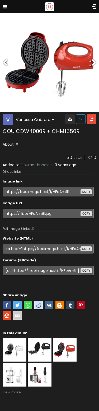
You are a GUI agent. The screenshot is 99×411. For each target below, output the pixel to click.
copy (86, 191)
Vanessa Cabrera (35, 119)
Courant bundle (35, 165)
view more (12, 392)
